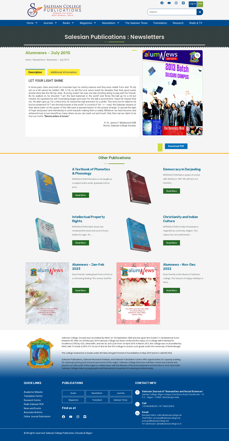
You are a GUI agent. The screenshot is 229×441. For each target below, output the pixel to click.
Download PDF (176, 146)
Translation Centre (33, 396)
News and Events (32, 408)
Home (32, 23)
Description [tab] (35, 72)
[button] (197, 55)
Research (178, 23)
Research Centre (32, 400)
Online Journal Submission (37, 416)
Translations (160, 23)
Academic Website (33, 392)
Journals (50, 23)
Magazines (88, 23)
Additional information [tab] (64, 72)
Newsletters (110, 23)
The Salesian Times (136, 23)
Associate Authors (33, 412)
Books (68, 23)
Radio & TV (195, 23)
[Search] (200, 12)
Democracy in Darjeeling (182, 169)
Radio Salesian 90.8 (33, 404)
